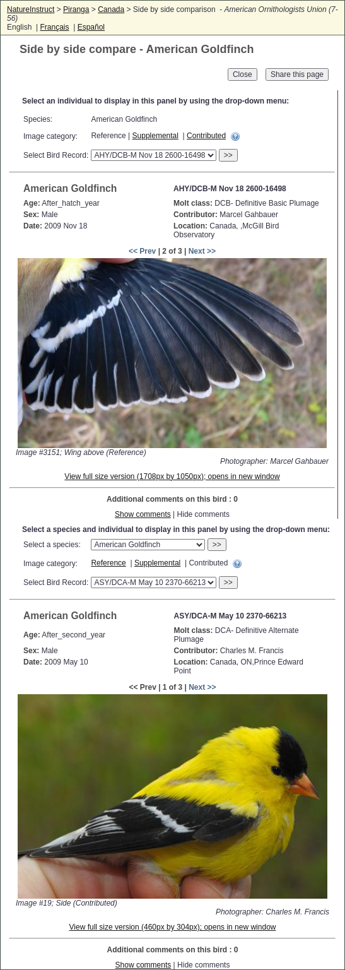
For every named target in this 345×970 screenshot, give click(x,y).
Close (242, 74)
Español (91, 27)
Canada (111, 9)
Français (54, 27)
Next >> (202, 251)
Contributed (206, 135)
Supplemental (155, 135)
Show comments (143, 514)
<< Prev (142, 251)
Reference (108, 563)
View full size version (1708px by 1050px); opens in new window (171, 476)
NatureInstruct (30, 9)
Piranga (76, 9)
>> (228, 155)
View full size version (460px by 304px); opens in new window (172, 927)
